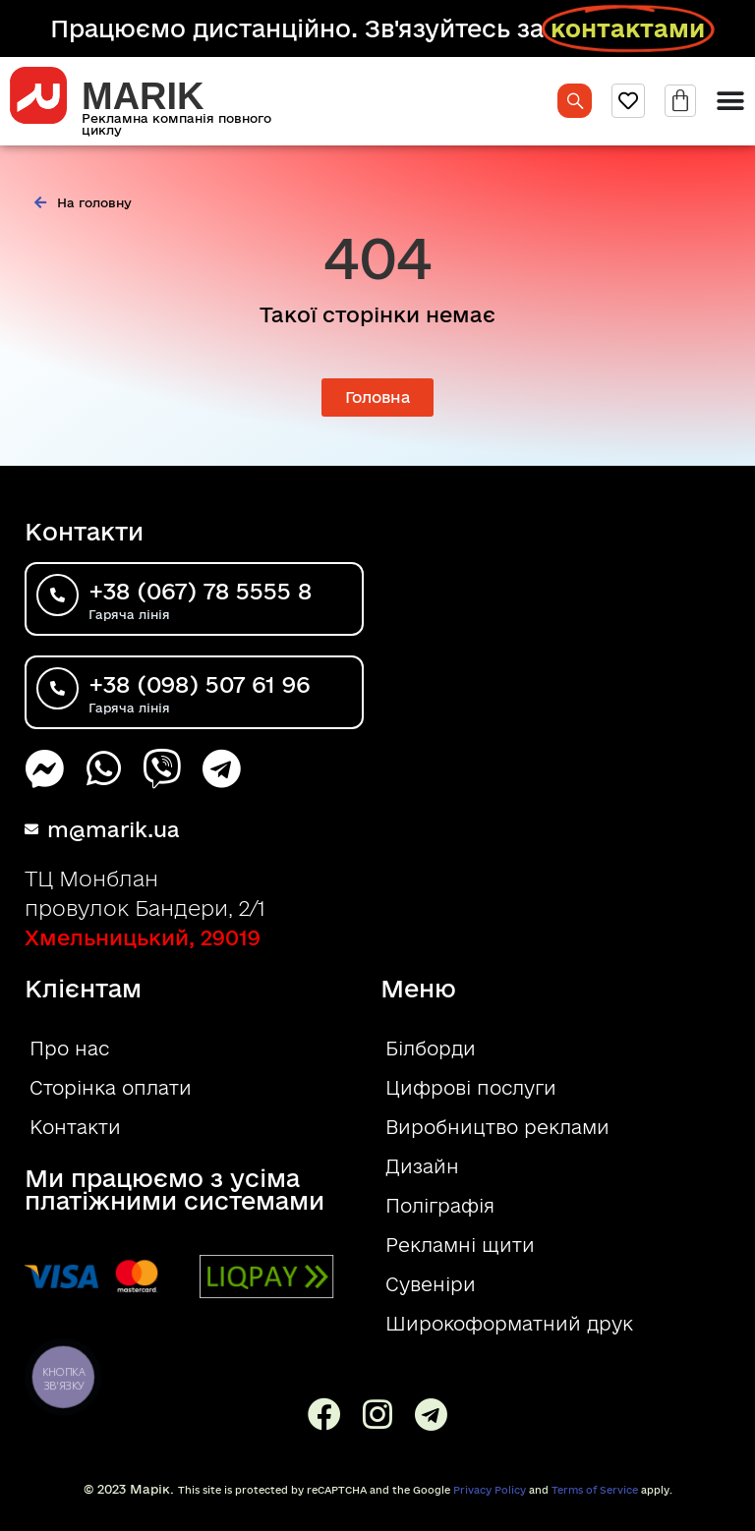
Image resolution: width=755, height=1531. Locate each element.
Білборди (430, 1048)
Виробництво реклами (497, 1127)
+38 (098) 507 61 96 (199, 684)
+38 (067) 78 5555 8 (200, 590)
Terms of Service (595, 1490)
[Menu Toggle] (730, 101)
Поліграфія (439, 1206)
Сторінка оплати (110, 1088)
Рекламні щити (460, 1245)
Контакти (75, 1127)
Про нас (69, 1048)
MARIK (143, 96)
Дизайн (422, 1166)
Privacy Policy (489, 1490)
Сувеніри (430, 1284)
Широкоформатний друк (509, 1323)
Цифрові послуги (470, 1088)
